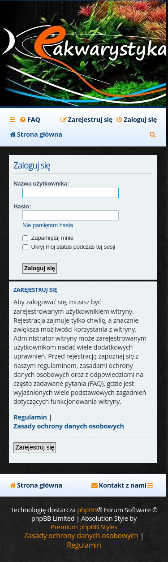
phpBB (87, 510)
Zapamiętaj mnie (47, 237)
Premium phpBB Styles (84, 527)
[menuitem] (29, 119)
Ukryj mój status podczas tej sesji (68, 246)
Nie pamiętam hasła (47, 225)
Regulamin (30, 417)
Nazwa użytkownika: (41, 183)
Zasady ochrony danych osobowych (68, 426)
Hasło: (22, 206)
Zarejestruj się (34, 447)
